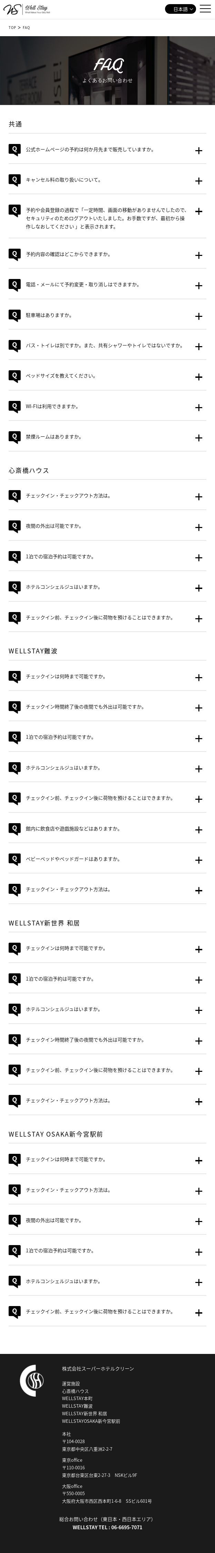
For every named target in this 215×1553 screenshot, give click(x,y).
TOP (12, 27)
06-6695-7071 (126, 1527)
